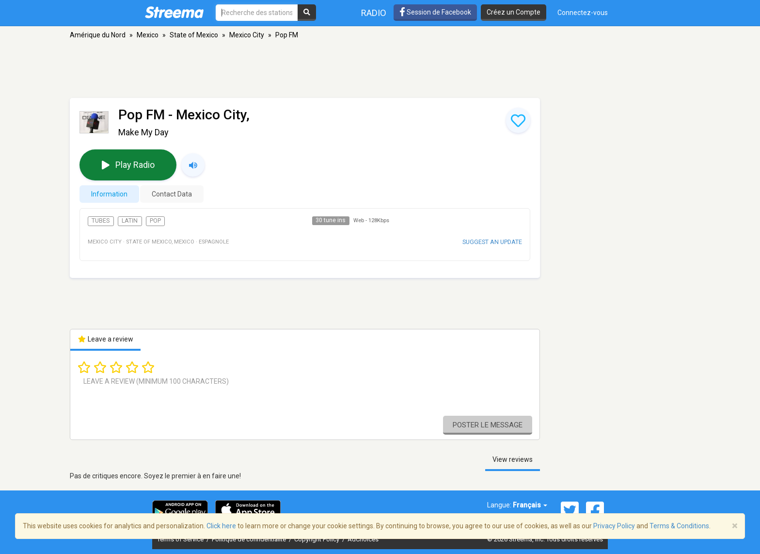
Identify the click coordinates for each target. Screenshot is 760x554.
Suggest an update (492, 241)
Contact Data (172, 194)
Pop (155, 220)
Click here (221, 526)
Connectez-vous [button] (582, 12)
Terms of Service (181, 539)
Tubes (101, 220)
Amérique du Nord (98, 35)
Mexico (147, 35)
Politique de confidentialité (249, 539)
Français (530, 505)
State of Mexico (194, 35)
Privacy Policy (614, 526)
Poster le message (487, 425)
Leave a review (105, 339)
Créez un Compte (513, 12)
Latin (130, 220)
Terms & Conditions (679, 526)
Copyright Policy (317, 539)
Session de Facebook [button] (435, 12)
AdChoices (363, 539)
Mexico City (246, 35)
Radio (373, 13)
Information (109, 194)
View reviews (512, 459)
